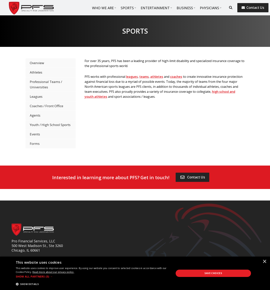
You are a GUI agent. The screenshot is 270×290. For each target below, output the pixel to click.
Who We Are (103, 8)
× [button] (265, 261)
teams (144, 77)
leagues (132, 77)
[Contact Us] (192, 177)
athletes (156, 77)
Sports (127, 8)
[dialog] (135, 273)
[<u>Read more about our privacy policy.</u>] (53, 272)
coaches (176, 77)
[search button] (231, 7)
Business (185, 8)
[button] (92, 276)
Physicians (209, 8)
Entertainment (155, 8)
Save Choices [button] (213, 273)
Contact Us (253, 7)
